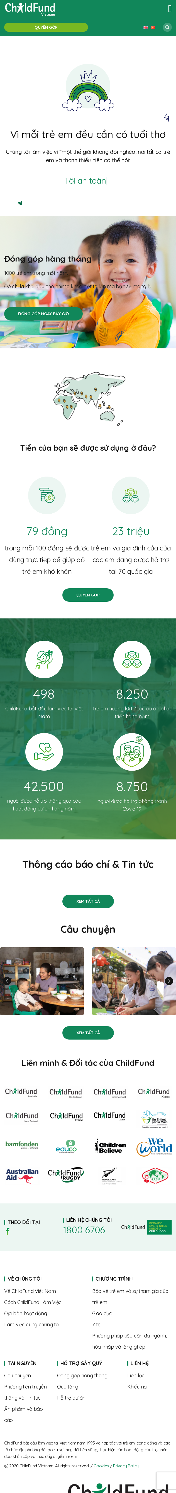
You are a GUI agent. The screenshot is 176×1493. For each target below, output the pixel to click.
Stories (88, 901)
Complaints (149, 1386)
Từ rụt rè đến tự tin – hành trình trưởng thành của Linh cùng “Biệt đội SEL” (134, 981)
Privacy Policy (126, 1465)
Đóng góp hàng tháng (43, 314)
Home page (132, 1278)
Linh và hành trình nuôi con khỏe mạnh (42, 981)
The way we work (44, 1302)
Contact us (149, 1375)
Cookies (101, 1465)
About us (44, 1291)
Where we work (44, 1313)
